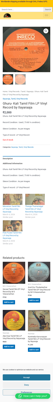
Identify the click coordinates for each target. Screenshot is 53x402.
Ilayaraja (30, 91)
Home (5, 91)
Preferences (26, 392)
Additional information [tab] (12, 163)
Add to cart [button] (9, 302)
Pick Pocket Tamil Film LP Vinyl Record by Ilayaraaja (12, 235)
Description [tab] (8, 158)
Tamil (23, 91)
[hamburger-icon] (46, 15)
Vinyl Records (14, 91)
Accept (26, 377)
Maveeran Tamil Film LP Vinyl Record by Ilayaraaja (11, 209)
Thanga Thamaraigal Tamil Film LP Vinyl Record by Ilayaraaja (34, 209)
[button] (45, 30)
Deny (26, 385)
